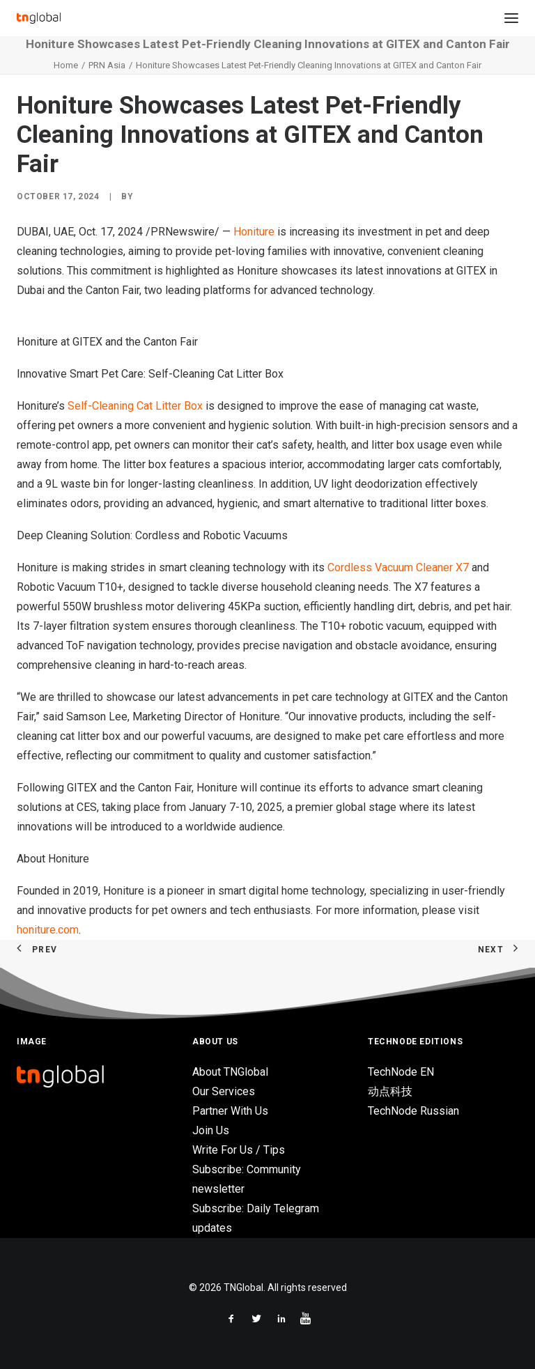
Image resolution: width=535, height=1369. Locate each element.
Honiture (253, 231)
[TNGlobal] (39, 18)
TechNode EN (401, 1071)
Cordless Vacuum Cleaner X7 (398, 567)
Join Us (210, 1130)
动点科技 (390, 1091)
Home (66, 65)
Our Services (223, 1091)
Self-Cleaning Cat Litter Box (135, 405)
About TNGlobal (230, 1071)
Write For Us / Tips (238, 1150)
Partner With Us (230, 1110)
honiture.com (48, 929)
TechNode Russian (413, 1110)
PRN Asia (106, 65)
